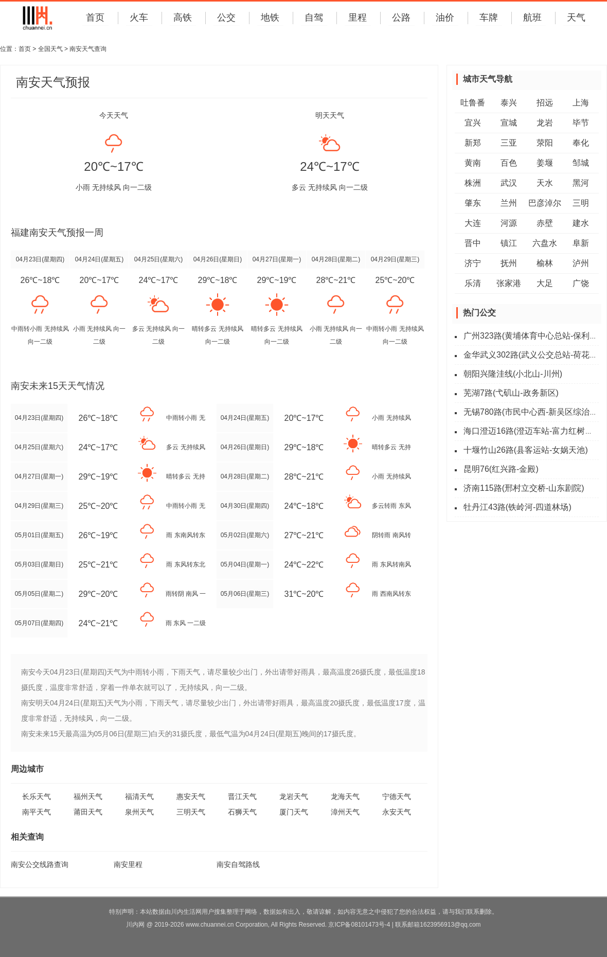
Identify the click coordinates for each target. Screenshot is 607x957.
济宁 (473, 263)
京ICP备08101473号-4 (359, 924)
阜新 (581, 243)
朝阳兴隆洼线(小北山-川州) (512, 373)
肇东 (473, 203)
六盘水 (544, 243)
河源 (509, 223)
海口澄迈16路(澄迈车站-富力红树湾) (529, 431)
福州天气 (88, 796)
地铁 (270, 17)
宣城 (509, 122)
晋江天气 (242, 796)
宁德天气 (396, 796)
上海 (581, 102)
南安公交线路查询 (39, 864)
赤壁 (545, 223)
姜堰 (545, 162)
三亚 (509, 142)
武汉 (509, 183)
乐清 (473, 283)
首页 (95, 17)
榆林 (545, 263)
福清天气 (139, 796)
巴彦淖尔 (544, 203)
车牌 (488, 17)
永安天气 (396, 812)
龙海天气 (345, 796)
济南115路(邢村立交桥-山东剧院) (523, 488)
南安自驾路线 (238, 864)
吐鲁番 (472, 102)
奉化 (581, 142)
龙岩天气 (293, 796)
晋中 (473, 243)
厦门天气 (293, 812)
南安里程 (128, 864)
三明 (581, 203)
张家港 (508, 283)
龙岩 (545, 122)
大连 (473, 223)
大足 (545, 283)
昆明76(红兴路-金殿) (501, 469)
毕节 (581, 122)
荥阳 (545, 142)
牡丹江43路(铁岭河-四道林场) (517, 507)
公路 (401, 17)
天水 (545, 183)
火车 (139, 17)
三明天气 (190, 812)
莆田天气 (88, 812)
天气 (576, 17)
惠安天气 (190, 796)
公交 (226, 17)
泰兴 (509, 102)
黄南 (473, 162)
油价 (445, 17)
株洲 (473, 183)
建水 (581, 223)
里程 (357, 17)
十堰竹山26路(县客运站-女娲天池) (525, 450)
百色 (509, 162)
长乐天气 (36, 796)
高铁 (182, 17)
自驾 (314, 17)
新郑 (473, 142)
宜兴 (473, 122)
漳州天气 (345, 812)
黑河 (581, 183)
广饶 (581, 283)
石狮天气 (242, 812)
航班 (532, 17)
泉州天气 (139, 812)
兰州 (509, 203)
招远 (545, 102)
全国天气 (50, 48)
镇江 (509, 243)
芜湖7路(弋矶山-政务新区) (511, 392)
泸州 (581, 263)
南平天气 (36, 812)
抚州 (509, 263)
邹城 (581, 162)
